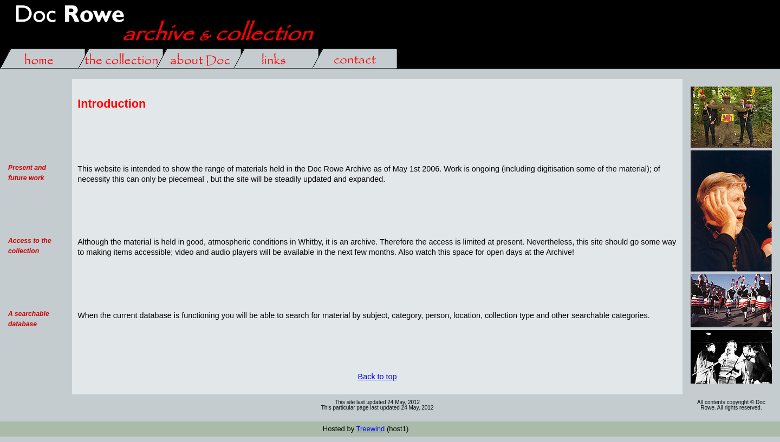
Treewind (370, 429)
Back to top (377, 376)
